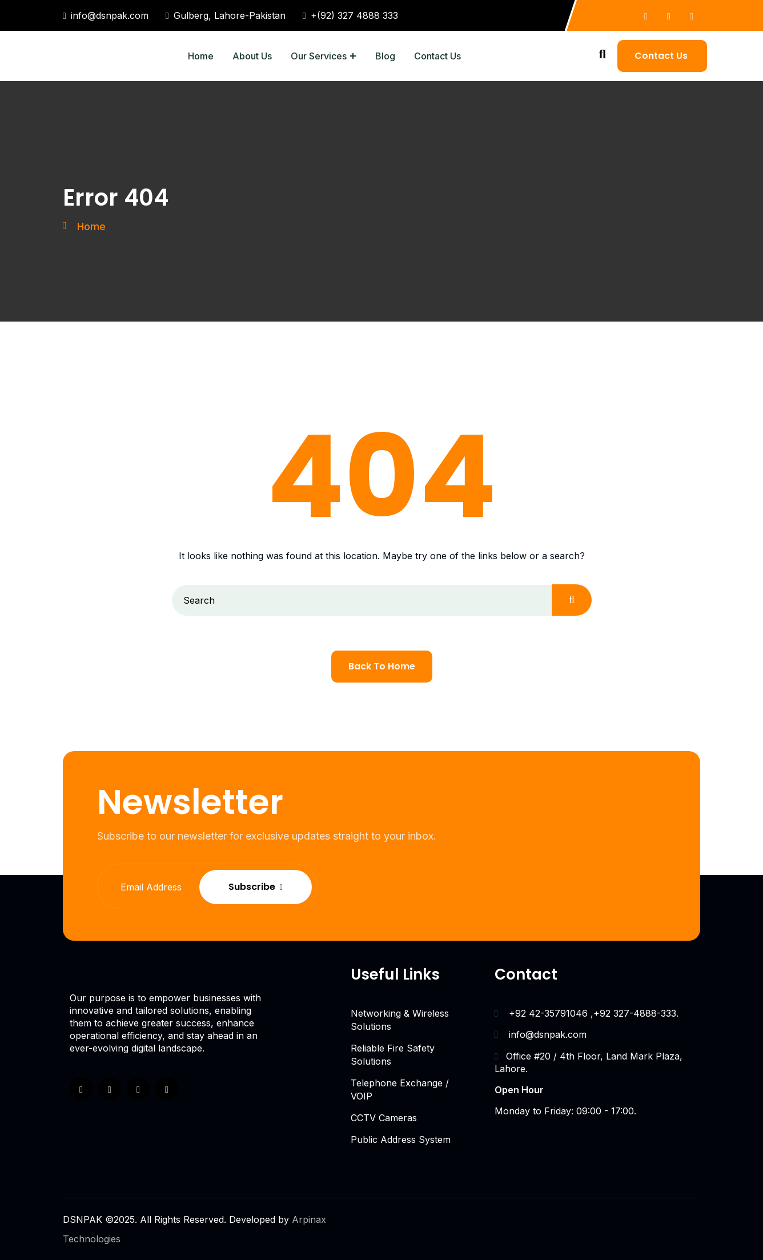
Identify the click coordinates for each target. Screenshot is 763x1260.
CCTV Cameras (384, 1117)
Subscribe (310, 887)
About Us (252, 56)
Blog (385, 56)
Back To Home (381, 666)
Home (201, 56)
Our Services (319, 56)
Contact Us (437, 56)
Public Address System (401, 1139)
